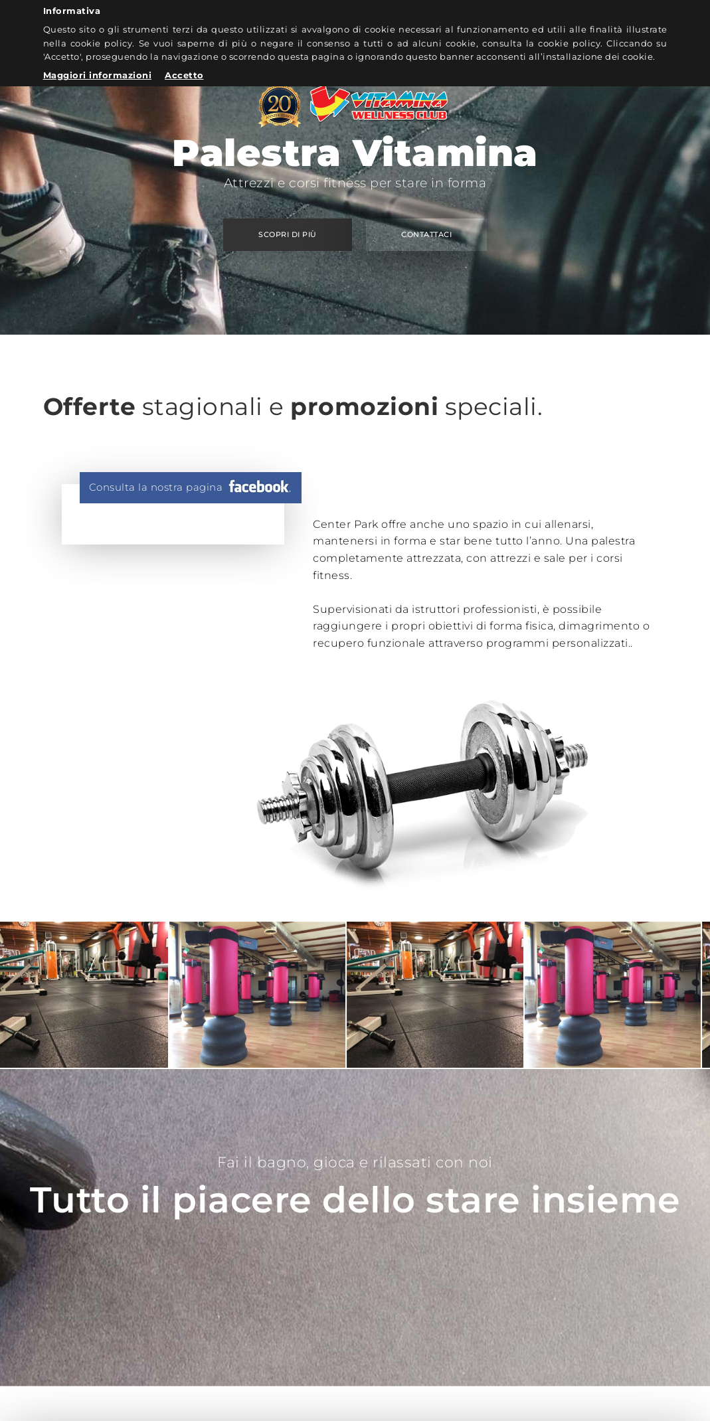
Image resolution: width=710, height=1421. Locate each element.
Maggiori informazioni (97, 75)
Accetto (184, 75)
